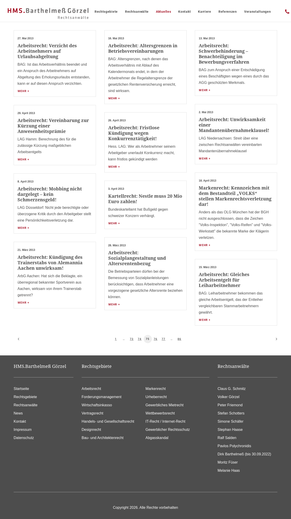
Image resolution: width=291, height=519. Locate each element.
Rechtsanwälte (137, 11)
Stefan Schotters (231, 413)
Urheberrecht (156, 397)
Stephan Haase (230, 430)
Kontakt (184, 11)
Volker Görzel (228, 397)
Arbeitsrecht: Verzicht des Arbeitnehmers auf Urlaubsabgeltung (47, 51)
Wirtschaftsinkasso (97, 405)
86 (179, 339)
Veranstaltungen (257, 11)
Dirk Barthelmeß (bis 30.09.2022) (244, 454)
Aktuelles (163, 11)
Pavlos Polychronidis (234, 446)
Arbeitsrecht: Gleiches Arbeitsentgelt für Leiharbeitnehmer (224, 279)
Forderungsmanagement (101, 397)
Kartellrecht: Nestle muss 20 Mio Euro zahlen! (145, 199)
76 (155, 339)
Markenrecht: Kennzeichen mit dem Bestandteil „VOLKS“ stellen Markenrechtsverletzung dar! (235, 196)
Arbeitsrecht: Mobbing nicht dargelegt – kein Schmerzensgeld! (50, 194)
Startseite (21, 389)
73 (131, 339)
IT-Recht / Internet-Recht (165, 421)
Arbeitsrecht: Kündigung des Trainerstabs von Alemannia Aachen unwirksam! (50, 262)
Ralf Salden (227, 438)
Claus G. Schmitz (232, 389)
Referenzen (227, 11)
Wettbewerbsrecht (160, 413)
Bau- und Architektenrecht (102, 438)
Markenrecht (156, 389)
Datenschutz (24, 438)
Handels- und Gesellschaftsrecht (108, 421)
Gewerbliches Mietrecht (164, 405)
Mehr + (23, 91)
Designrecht (91, 430)
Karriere (204, 11)
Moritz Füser (228, 462)
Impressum (23, 430)
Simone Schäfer (230, 421)
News (18, 413)
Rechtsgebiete (106, 11)
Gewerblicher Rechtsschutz (168, 430)
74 (139, 339)
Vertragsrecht (92, 413)
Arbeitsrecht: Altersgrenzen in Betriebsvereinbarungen (142, 48)
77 (163, 339)
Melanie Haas (229, 470)
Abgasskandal (157, 438)
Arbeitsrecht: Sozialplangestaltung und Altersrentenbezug (137, 258)
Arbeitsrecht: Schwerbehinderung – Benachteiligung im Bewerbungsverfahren (224, 53)
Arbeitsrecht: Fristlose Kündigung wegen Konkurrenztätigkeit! (133, 133)
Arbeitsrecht (91, 389)
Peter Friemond (230, 405)
